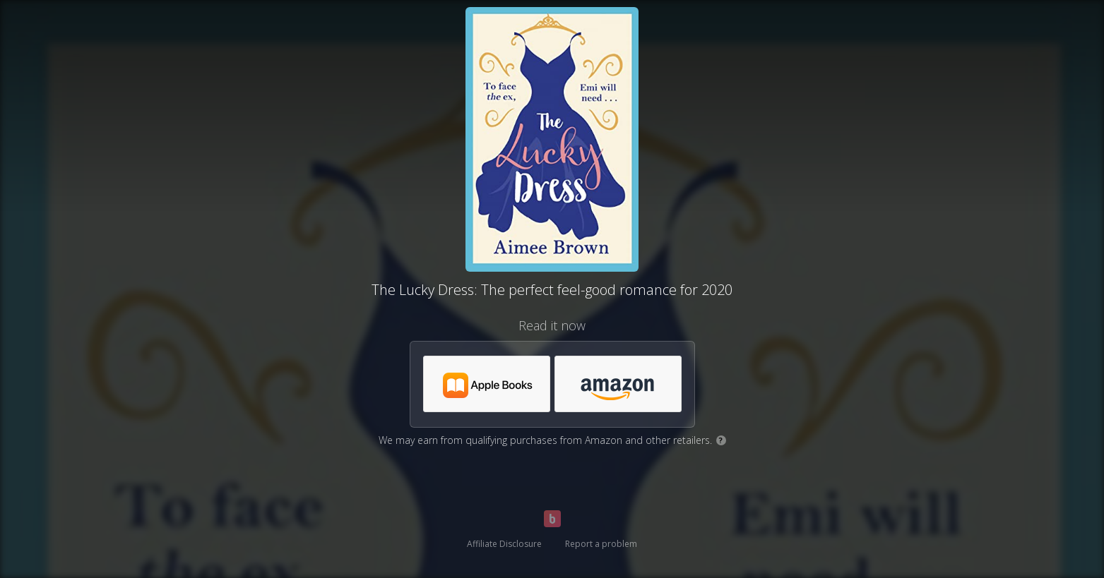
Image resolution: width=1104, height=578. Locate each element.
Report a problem (601, 544)
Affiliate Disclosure (504, 544)
